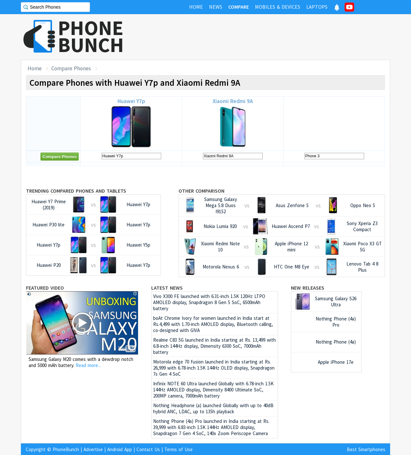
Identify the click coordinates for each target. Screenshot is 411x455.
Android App (119, 449)
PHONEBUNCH (91, 36)
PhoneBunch (66, 449)
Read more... (88, 365)
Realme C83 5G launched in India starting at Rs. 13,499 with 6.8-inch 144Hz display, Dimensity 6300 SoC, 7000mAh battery (214, 346)
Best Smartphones (366, 449)
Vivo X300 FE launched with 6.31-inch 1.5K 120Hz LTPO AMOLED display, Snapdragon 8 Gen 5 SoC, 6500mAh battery (209, 302)
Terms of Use (178, 449)
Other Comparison (201, 191)
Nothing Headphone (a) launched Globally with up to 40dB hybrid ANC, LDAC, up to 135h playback (213, 408)
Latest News (167, 287)
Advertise (93, 449)
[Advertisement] (273, 36)
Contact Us (148, 449)
